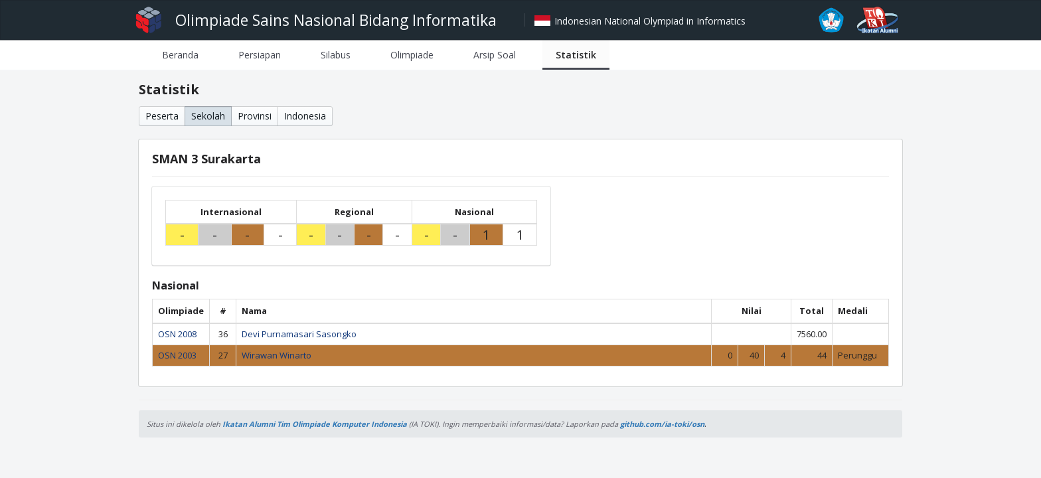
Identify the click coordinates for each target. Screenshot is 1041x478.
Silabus (336, 54)
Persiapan (259, 54)
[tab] (180, 55)
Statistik (576, 54)
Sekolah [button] (208, 116)
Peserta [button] (162, 116)
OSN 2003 (177, 355)
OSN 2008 (177, 334)
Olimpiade (412, 54)
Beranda (180, 54)
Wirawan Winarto (276, 355)
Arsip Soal (494, 54)
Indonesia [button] (305, 116)
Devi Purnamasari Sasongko (299, 334)
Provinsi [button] (255, 116)
